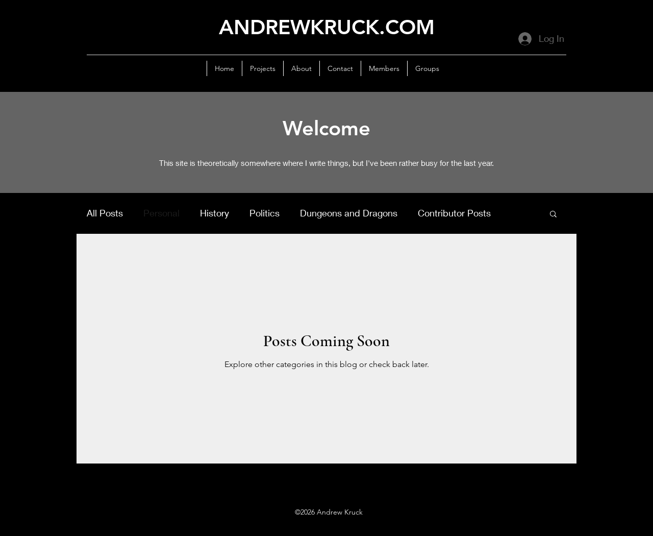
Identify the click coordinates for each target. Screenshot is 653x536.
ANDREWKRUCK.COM (327, 27)
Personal (161, 212)
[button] (553, 214)
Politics (264, 212)
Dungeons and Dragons (348, 212)
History (214, 212)
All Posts (105, 212)
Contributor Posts (454, 212)
